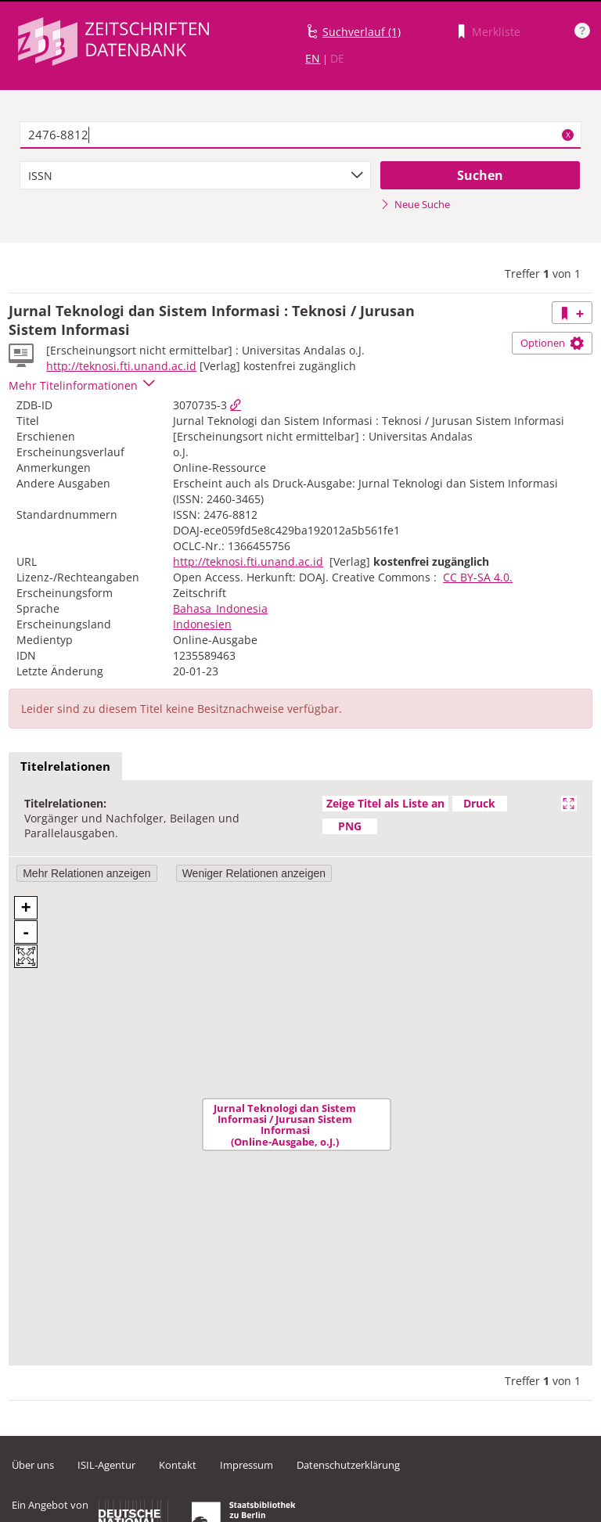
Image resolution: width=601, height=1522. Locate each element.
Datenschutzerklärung (348, 1465)
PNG (350, 826)
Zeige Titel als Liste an (385, 803)
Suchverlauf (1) (361, 31)
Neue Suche (415, 204)
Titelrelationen (65, 766)
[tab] (65, 767)
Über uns (33, 1465)
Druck (479, 803)
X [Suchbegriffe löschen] (568, 134)
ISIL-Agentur (106, 1465)
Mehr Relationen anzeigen (86, 873)
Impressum (246, 1465)
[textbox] (300, 135)
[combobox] (195, 175)
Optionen (552, 343)
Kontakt (177, 1465)
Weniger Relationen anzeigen (254, 873)
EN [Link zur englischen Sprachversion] (312, 58)
